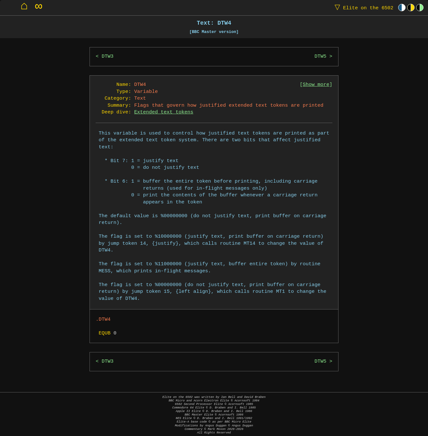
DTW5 (320, 56)
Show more (316, 84)
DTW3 (108, 56)
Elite (362, 7)
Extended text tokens (163, 112)
